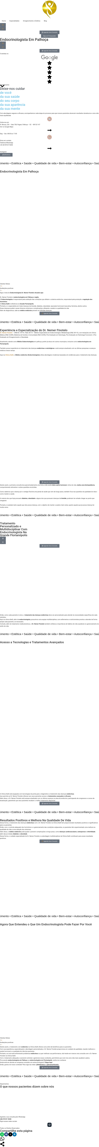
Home (4, 21)
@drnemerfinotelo (53, 1065)
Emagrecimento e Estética (31, 21)
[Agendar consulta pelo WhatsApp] (3, 29)
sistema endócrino (57, 299)
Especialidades (14, 21)
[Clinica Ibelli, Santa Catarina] (49, 1102)
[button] (2, 1134)
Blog (45, 21)
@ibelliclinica (40, 1065)
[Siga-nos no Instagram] (3, 25)
